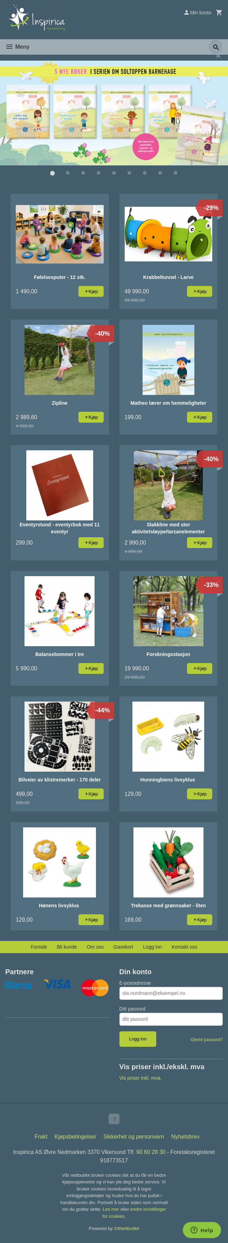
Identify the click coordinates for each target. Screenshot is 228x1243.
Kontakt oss (184, 946)
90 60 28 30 (151, 1152)
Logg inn (152, 946)
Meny (17, 47)
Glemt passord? (207, 1039)
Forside (39, 946)
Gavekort (123, 946)
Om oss (95, 946)
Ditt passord (132, 1008)
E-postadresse (135, 982)
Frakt (41, 1137)
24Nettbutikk (126, 1229)
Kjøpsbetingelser (75, 1137)
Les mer (111, 1210)
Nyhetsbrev (185, 1137)
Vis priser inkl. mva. (140, 1077)
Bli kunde (67, 946)
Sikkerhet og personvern (133, 1137)
